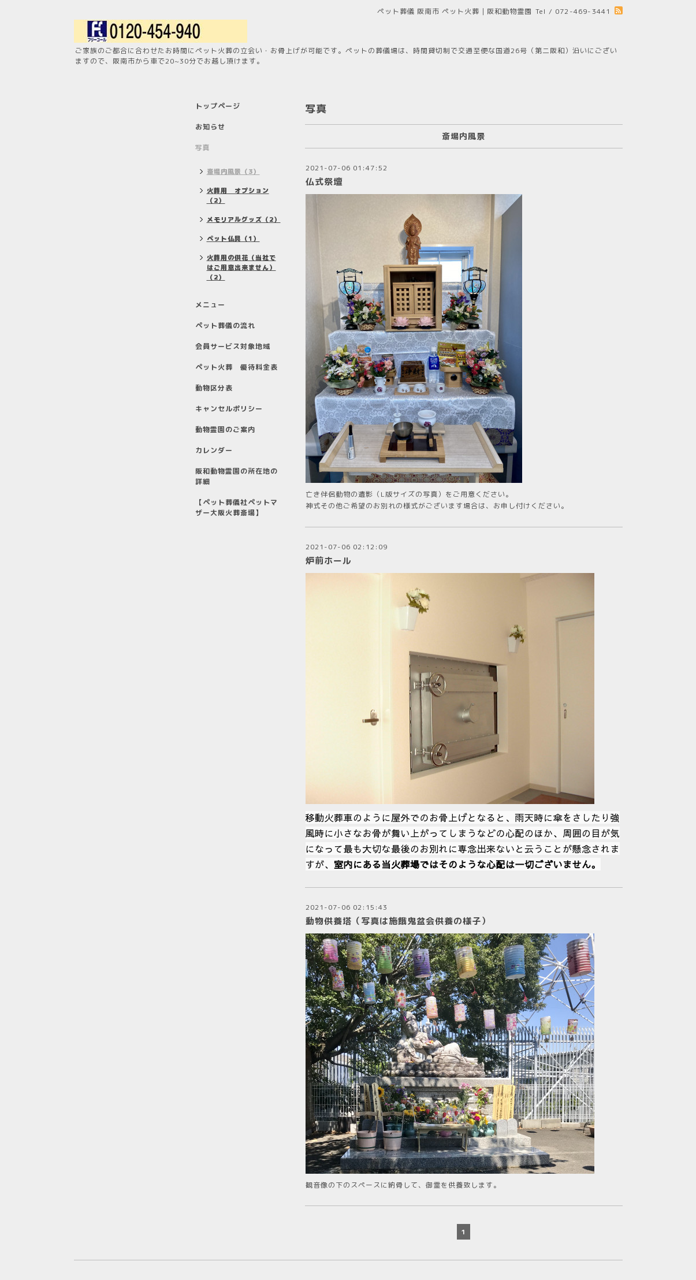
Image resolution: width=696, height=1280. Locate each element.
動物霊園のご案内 (225, 429)
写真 (202, 147)
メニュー (210, 305)
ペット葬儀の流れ (225, 325)
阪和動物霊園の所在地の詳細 (236, 476)
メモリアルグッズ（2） (244, 219)
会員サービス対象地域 (232, 346)
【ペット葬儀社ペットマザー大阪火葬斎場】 (236, 507)
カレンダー (214, 450)
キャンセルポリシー (229, 409)
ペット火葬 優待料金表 (236, 367)
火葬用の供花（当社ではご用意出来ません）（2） (241, 267)
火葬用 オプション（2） (238, 195)
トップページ (217, 106)
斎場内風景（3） (233, 171)
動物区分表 (214, 388)
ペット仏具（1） (233, 238)
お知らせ (210, 127)
